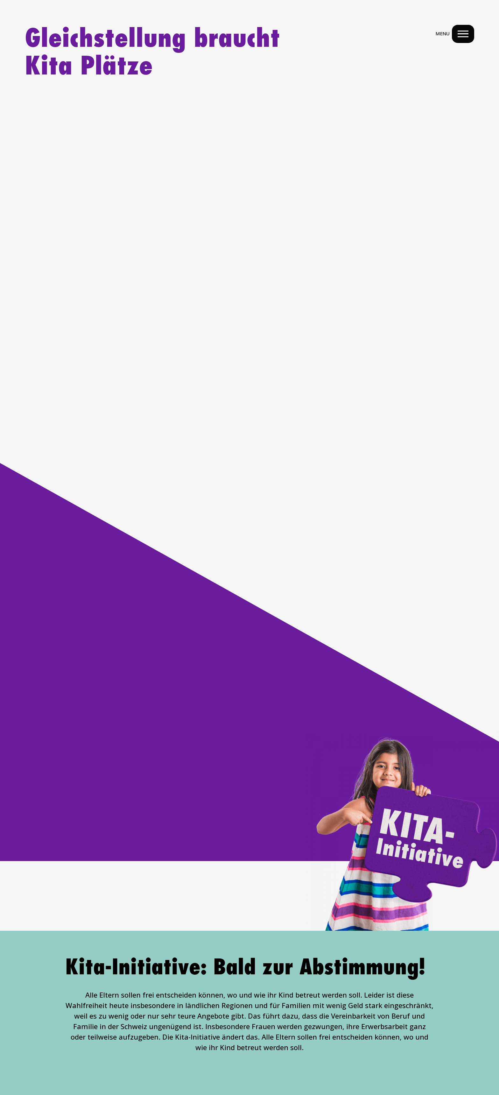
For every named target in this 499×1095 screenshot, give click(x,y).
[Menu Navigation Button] (462, 34)
